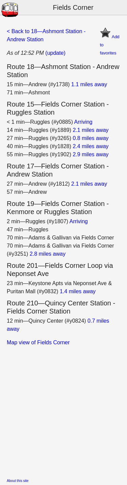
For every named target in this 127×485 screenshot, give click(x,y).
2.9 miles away (91, 154)
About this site (17, 481)
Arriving (83, 122)
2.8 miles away (48, 254)
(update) (55, 53)
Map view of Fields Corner (38, 342)
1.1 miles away (89, 84)
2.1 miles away (91, 130)
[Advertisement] (63, 410)
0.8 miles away (91, 138)
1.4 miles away (78, 291)
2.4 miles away (91, 146)
